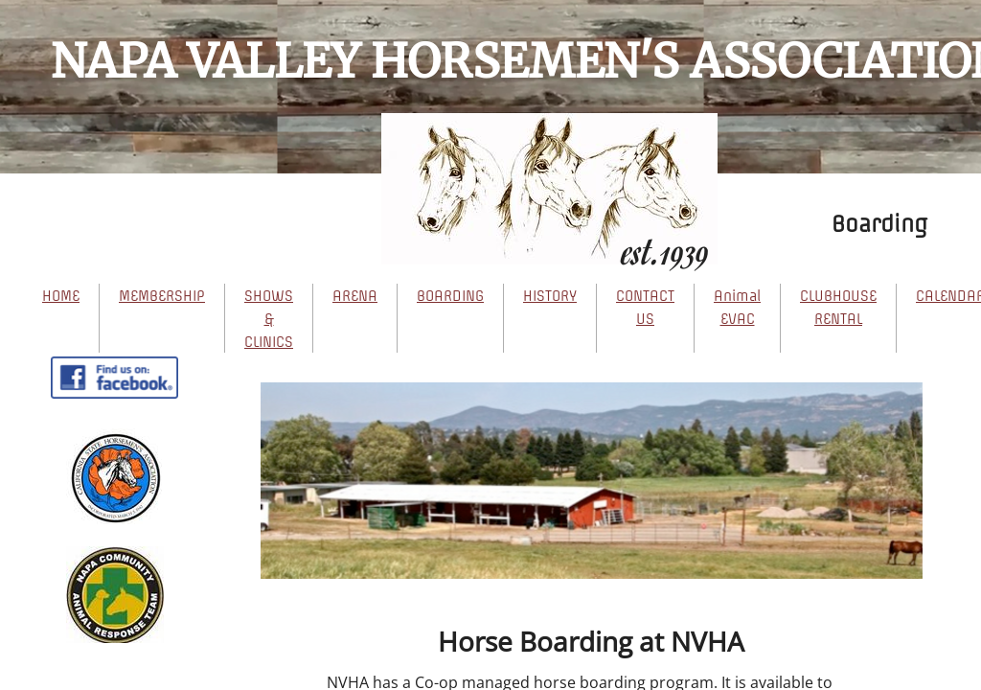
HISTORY (550, 296)
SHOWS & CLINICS (268, 319)
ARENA (354, 296)
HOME (61, 296)
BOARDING (450, 296)
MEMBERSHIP (162, 296)
